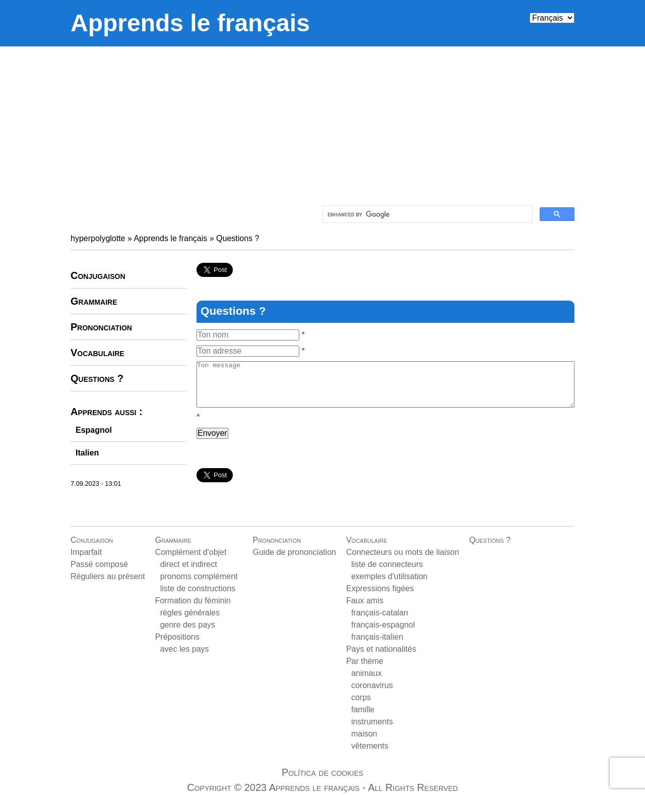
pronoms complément (199, 576)
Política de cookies (322, 772)
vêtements (370, 746)
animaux (366, 673)
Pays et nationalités (381, 649)
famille (362, 709)
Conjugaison (98, 275)
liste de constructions (197, 588)
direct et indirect (188, 564)
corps (361, 697)
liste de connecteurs (387, 564)
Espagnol (94, 430)
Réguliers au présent (108, 576)
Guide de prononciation (294, 552)
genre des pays (187, 624)
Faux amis (364, 600)
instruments (372, 721)
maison (364, 733)
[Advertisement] (322, 122)
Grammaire (94, 301)
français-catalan (379, 612)
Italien (87, 452)
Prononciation (101, 326)
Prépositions (177, 637)
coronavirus (372, 685)
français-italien (377, 637)
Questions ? (237, 238)
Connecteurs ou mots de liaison (402, 552)
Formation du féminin (193, 600)
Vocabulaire (97, 352)
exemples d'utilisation (389, 576)
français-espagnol (383, 624)
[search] (427, 214)
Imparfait (86, 552)
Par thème (364, 661)
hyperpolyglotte (98, 238)
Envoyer (212, 442)
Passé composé (99, 564)
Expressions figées (380, 588)
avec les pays (184, 649)
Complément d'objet (191, 552)
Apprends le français (190, 23)
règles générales (190, 612)
